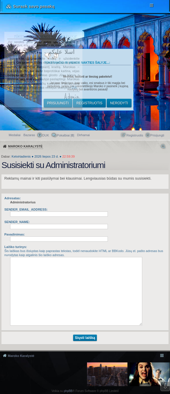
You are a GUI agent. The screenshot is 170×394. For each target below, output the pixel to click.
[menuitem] (83, 135)
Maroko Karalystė (21, 355)
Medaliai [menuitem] (15, 135)
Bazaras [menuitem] (29, 135)
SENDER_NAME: (17, 222)
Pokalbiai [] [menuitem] (65, 135)
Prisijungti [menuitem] (157, 135)
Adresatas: (12, 198)
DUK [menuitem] (45, 135)
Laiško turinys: (15, 247)
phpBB (68, 391)
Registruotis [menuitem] (134, 135)
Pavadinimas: (14, 234)
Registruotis (89, 103)
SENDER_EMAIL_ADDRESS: (26, 209)
